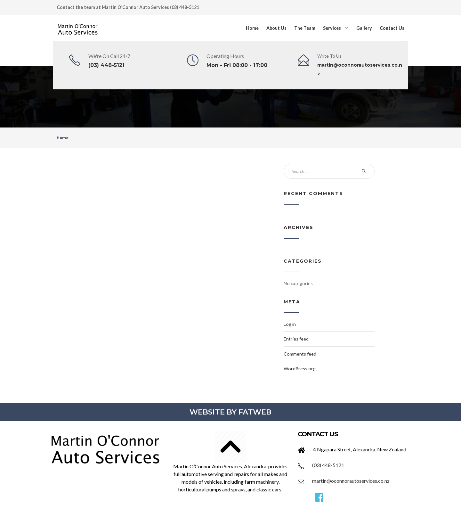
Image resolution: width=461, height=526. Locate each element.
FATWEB (255, 411)
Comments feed (300, 354)
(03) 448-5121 (106, 65)
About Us (276, 28)
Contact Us (392, 28)
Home (252, 28)
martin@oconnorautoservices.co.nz (351, 481)
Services (332, 28)
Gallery (364, 28)
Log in (290, 324)
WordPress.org (300, 368)
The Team (304, 28)
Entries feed (296, 338)
